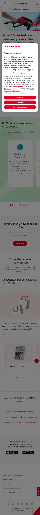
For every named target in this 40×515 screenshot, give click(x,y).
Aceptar (20, 98)
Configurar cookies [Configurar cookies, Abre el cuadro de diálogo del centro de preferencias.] (20, 107)
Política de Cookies (16, 87)
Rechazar (20, 102)
